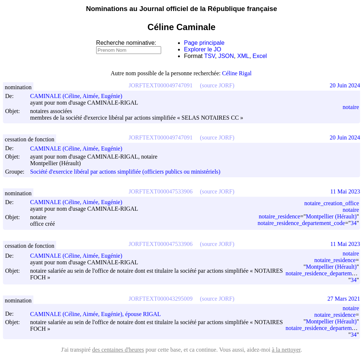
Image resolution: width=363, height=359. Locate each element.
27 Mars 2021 (343, 298)
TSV (209, 56)
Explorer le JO (202, 49)
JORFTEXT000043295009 (161, 298)
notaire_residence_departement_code (301, 223)
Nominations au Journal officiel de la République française (181, 8)
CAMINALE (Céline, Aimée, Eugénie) (79, 96)
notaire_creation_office (331, 203)
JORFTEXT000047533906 (161, 191)
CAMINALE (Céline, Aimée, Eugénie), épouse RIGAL (98, 314)
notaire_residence (279, 216)
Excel (260, 56)
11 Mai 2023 (345, 191)
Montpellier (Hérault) (331, 216)
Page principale (204, 43)
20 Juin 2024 (345, 85)
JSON (226, 56)
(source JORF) (217, 85)
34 (353, 223)
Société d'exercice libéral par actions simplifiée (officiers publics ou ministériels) (125, 171)
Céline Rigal (236, 73)
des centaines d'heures (118, 350)
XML (243, 56)
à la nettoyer (286, 350)
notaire (351, 107)
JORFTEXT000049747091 (161, 85)
